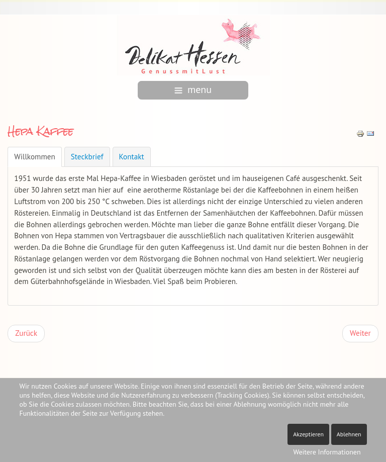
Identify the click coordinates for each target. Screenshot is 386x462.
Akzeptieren (308, 434)
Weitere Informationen (326, 451)
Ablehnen (349, 434)
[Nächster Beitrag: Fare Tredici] (360, 333)
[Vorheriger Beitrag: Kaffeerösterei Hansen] (26, 333)
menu (193, 89)
